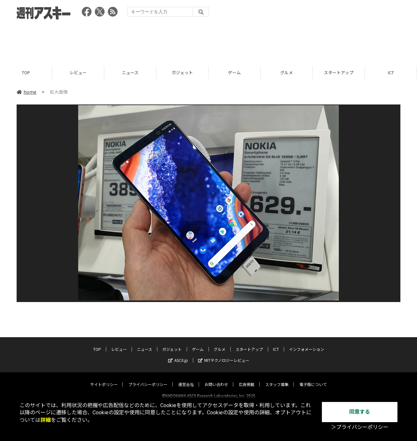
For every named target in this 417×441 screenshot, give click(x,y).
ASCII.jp (178, 354)
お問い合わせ (216, 378)
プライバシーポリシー (147, 378)
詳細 (45, 420)
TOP (26, 72)
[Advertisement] (208, 40)
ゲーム (234, 72)
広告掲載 (246, 378)
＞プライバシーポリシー (359, 427)
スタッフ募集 (277, 378)
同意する (359, 412)
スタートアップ (338, 72)
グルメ (286, 72)
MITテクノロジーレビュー (223, 354)
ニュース (130, 72)
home (26, 92)
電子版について (313, 378)
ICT (391, 72)
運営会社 (186, 378)
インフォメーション (306, 343)
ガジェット (182, 72)
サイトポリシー (104, 378)
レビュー (78, 72)
